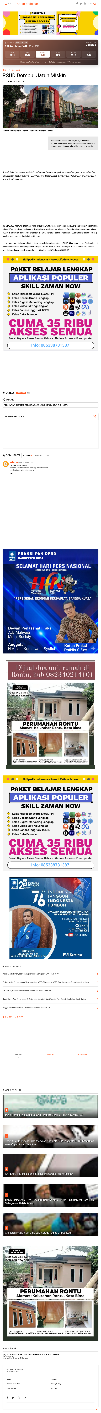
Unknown (14, 462)
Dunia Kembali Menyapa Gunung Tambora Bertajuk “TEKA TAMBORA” (44, 1114)
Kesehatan (16, 70)
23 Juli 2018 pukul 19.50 (25, 462)
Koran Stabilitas (28, 4)
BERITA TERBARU (13, 1017)
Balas (13, 473)
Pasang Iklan (11, 1388)
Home (5, 70)
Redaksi (53, 1379)
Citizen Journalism (13, 1384)
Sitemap (54, 1388)
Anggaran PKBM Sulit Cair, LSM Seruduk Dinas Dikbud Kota (38, 1232)
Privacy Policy (56, 1384)
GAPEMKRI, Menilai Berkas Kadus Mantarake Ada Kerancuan (39, 1173)
